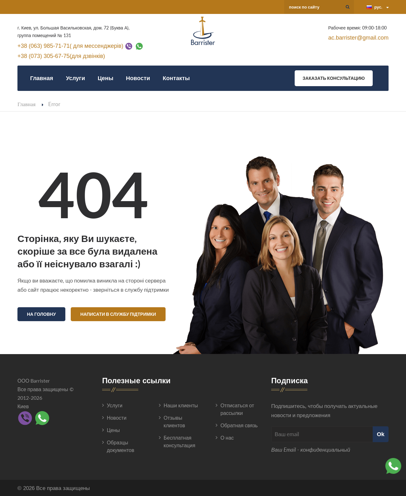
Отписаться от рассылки (237, 408)
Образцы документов (120, 445)
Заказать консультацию (334, 78)
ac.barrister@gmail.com (358, 38)
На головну (41, 314)
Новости (138, 78)
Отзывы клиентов (174, 420)
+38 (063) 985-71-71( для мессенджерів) (70, 45)
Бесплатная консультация (179, 440)
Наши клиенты (181, 404)
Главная (41, 78)
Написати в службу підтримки (118, 314)
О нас (227, 437)
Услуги (75, 78)
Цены (105, 78)
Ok (380, 433)
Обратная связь (239, 424)
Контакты (176, 78)
